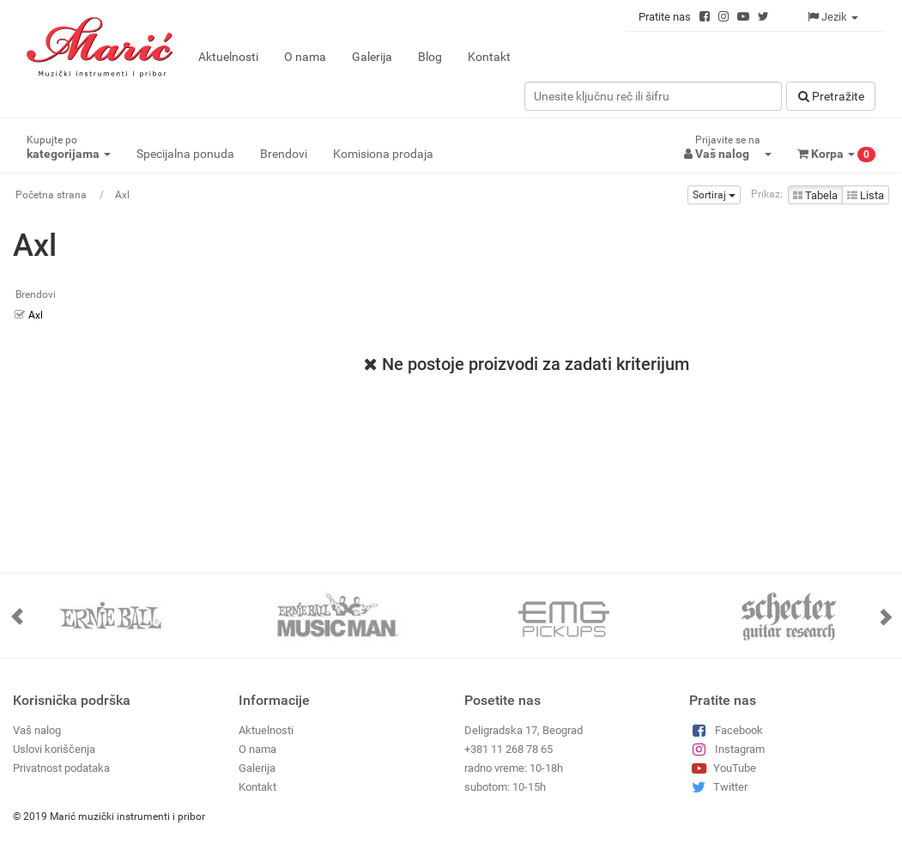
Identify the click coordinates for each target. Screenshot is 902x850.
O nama (305, 57)
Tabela (815, 195)
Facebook (725, 730)
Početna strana (51, 195)
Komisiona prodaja (383, 154)
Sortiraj (714, 195)
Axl (122, 195)
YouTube (722, 768)
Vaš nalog (37, 730)
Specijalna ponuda (185, 154)
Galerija (372, 57)
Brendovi (283, 154)
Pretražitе (831, 96)
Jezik (833, 16)
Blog (430, 57)
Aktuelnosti (228, 57)
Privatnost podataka (61, 768)
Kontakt (489, 57)
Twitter (718, 786)
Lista (865, 195)
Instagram (726, 749)
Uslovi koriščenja (54, 749)
